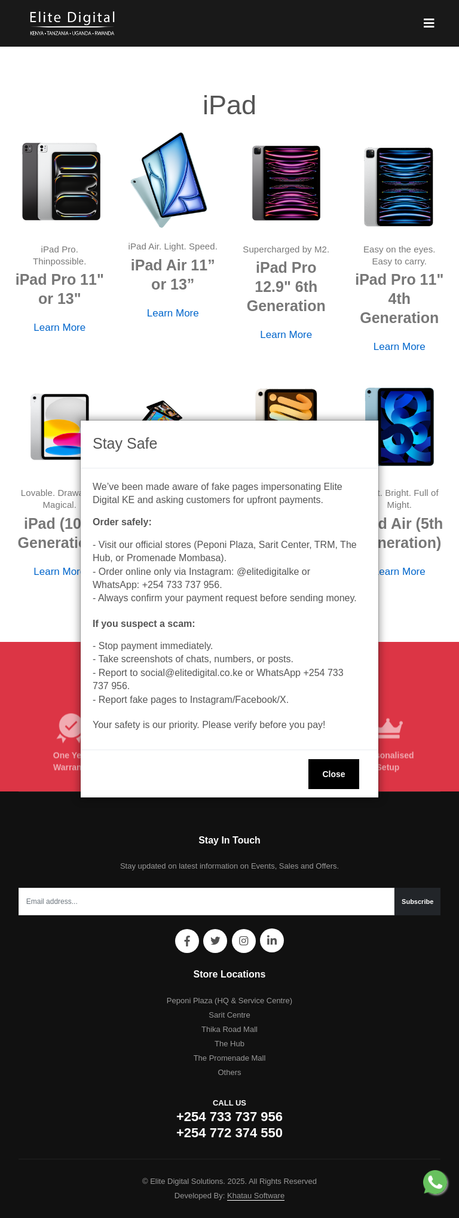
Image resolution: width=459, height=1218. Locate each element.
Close (333, 774)
